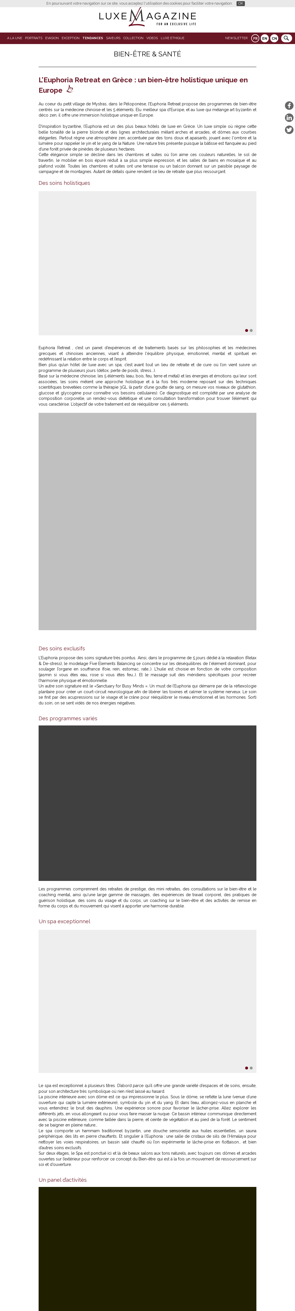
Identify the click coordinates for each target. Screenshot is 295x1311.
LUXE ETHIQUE (172, 38)
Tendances (92, 38)
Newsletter (236, 38)
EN (264, 39)
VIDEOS (152, 38)
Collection (133, 38)
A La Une (14, 38)
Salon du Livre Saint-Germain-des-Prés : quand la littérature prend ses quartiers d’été (134, 1230)
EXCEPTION (71, 38)
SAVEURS (113, 38)
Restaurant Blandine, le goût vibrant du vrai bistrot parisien (105, 1225)
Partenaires (103, 1297)
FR (255, 39)
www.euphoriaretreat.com (145, 975)
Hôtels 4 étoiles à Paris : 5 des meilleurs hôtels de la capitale (107, 1216)
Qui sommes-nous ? (134, 1297)
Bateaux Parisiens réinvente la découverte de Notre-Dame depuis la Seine (122, 1221)
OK (240, 3)
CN (274, 39)
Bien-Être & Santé (147, 54)
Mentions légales (187, 1297)
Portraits (33, 38)
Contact (162, 1297)
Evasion (52, 38)
